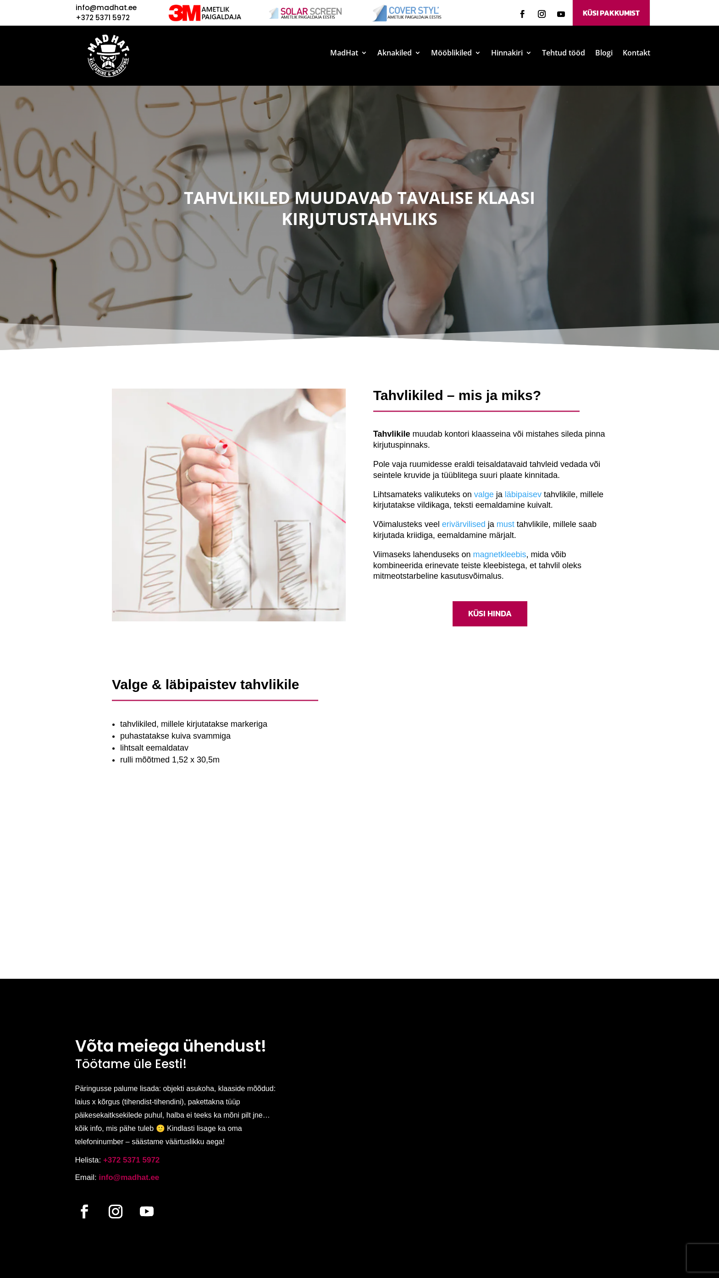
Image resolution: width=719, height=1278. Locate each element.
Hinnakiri (507, 53)
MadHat (344, 53)
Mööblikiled (451, 53)
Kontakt (636, 53)
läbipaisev (523, 494)
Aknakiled (394, 53)
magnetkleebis (499, 554)
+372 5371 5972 (131, 1160)
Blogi (604, 53)
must (505, 524)
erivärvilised (464, 524)
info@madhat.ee (106, 7)
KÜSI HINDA (490, 613)
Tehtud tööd (563, 53)
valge (484, 494)
